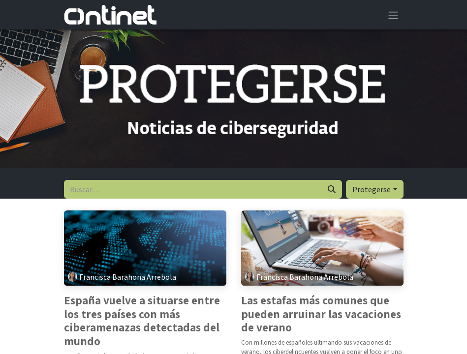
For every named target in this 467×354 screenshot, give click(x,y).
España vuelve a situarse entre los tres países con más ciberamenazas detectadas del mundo (142, 321)
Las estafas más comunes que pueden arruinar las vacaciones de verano (321, 314)
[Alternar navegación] (393, 15)
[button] (374, 189)
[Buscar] (331, 189)
